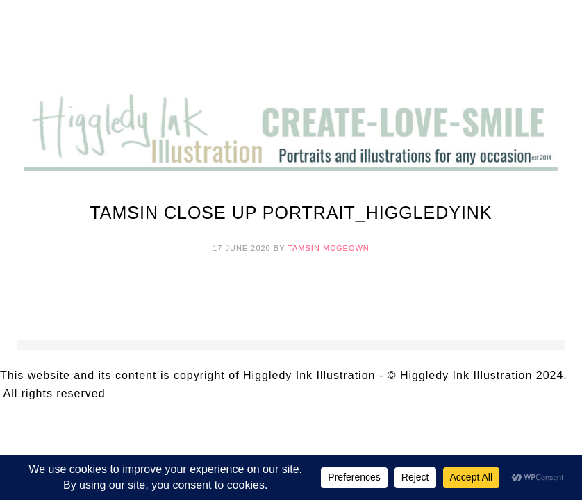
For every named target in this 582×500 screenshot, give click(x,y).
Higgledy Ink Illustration (291, 48)
